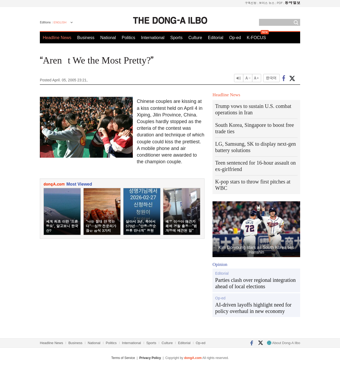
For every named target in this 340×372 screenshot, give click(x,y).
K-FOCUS (256, 37)
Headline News (57, 37)
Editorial (215, 37)
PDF (280, 3)
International (152, 37)
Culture (195, 37)
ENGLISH (60, 22)
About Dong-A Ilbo (283, 343)
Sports (176, 37)
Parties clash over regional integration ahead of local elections (255, 283)
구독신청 (251, 3)
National (108, 37)
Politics (128, 37)
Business (86, 37)
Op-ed (235, 37)
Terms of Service (123, 358)
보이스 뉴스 (267, 3)
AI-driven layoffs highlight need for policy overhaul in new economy (253, 308)
